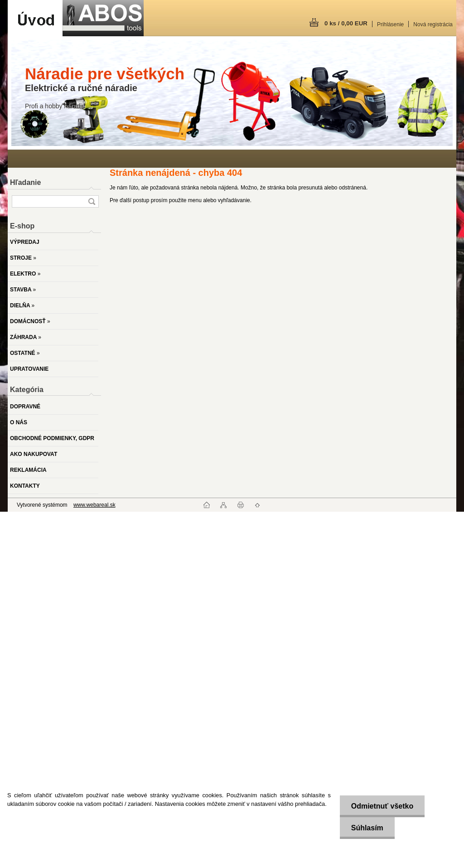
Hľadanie (25, 182)
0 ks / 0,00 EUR (345, 23)
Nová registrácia (433, 24)
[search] (91, 201)
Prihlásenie (390, 24)
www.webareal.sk (94, 505)
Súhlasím (367, 828)
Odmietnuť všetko (382, 806)
